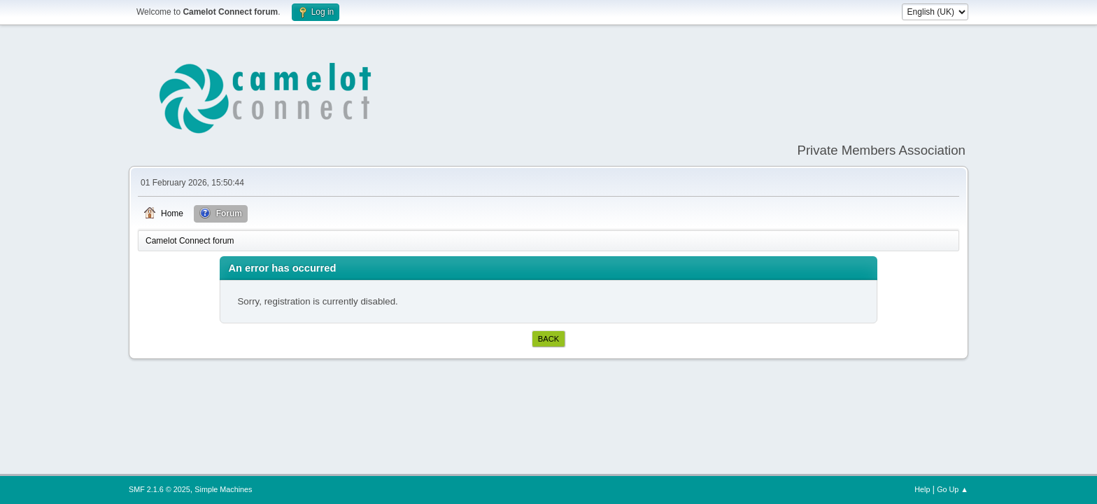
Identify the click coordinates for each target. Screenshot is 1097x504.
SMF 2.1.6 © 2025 (159, 489)
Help (922, 489)
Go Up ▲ (952, 489)
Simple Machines (223, 489)
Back (548, 339)
